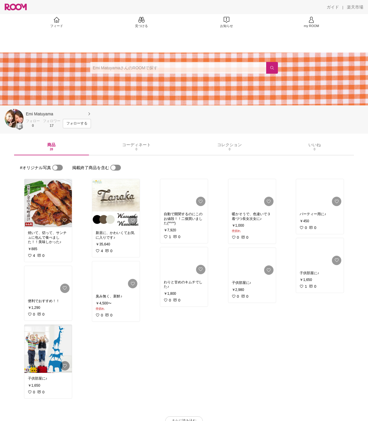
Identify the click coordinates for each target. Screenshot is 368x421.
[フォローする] (77, 123)
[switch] (57, 168)
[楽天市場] (355, 7)
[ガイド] (333, 7)
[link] (48, 203)
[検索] (272, 68)
